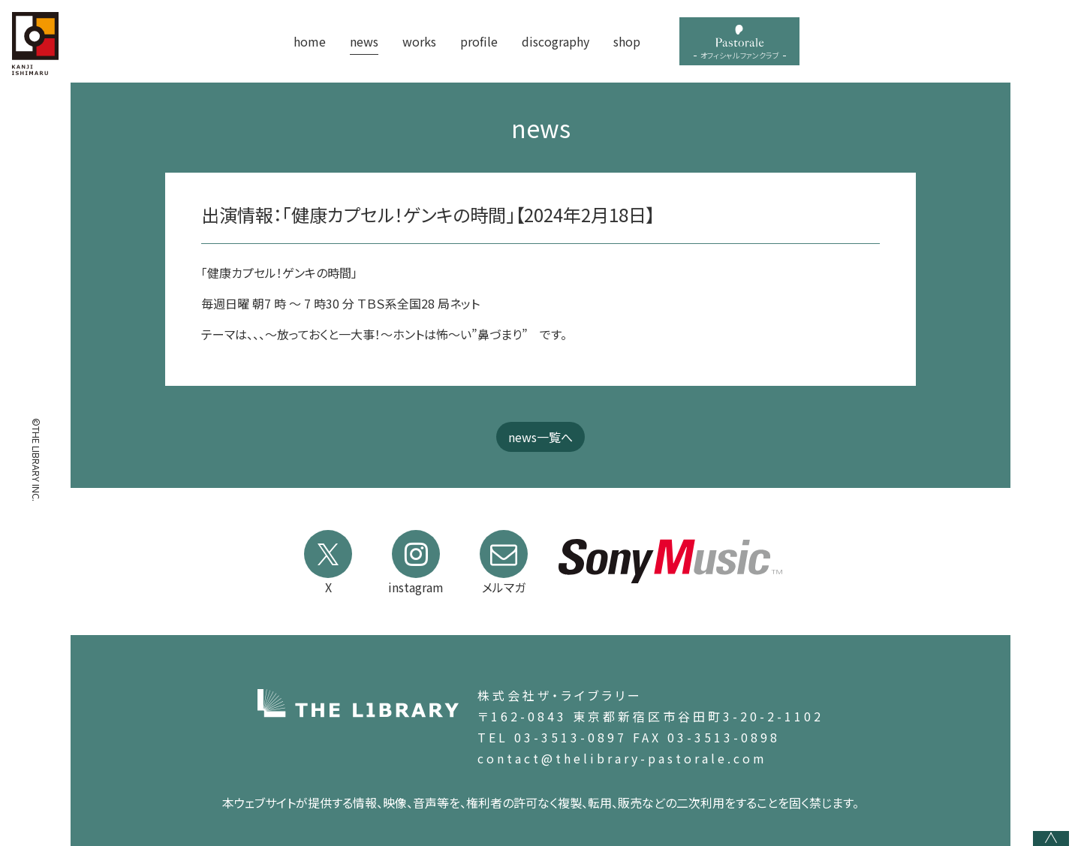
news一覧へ (540, 437)
